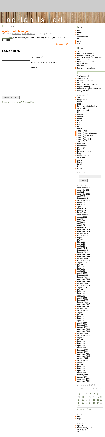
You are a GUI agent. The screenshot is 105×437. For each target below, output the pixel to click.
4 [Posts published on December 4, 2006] (82, 394)
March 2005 (82, 373)
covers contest (83, 110)
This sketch (7, 38)
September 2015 (83, 188)
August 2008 (82, 288)
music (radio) (83, 137)
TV (34, 34)
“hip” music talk (83, 76)
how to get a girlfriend (85, 62)
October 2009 (82, 258)
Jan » (90, 409)
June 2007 (81, 317)
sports (79, 160)
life (78, 123)
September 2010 (83, 236)
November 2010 (83, 231)
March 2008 (82, 298)
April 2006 (81, 346)
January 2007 (82, 327)
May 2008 (81, 294)
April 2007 (81, 321)
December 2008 (83, 279)
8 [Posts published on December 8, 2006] (97, 394)
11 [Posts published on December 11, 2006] (83, 397)
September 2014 (83, 190)
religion (80, 154)
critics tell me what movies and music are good (89, 59)
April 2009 (81, 271)
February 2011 (82, 227)
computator (81, 108)
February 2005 (82, 375)
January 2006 (82, 352)
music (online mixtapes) (87, 133)
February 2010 (82, 250)
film (78, 112)
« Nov (80, 409)
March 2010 (82, 248)
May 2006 (81, 344)
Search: (82, 172)
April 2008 (81, 296)
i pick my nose (83, 64)
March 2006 (82, 348)
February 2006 (82, 350)
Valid (81, 430)
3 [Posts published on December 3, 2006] (79, 394)
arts (78, 98)
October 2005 (82, 358)
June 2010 (81, 242)
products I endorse (84, 152)
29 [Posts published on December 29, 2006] (98, 403)
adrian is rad (35, 19)
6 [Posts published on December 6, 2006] (90, 394)
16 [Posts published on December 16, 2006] (101, 397)
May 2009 (81, 269)
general (14, 34)
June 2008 (81, 292)
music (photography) (86, 135)
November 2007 (83, 306)
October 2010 (82, 234)
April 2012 (81, 207)
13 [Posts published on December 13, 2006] (90, 397)
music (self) (82, 141)
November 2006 (83, 331)
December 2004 (83, 379)
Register (80, 419)
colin (79, 35)
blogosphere (82, 100)
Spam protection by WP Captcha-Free (18, 106)
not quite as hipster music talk (89, 89)
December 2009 (83, 254)
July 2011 (80, 219)
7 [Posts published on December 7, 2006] (94, 394)
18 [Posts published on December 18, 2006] (83, 400)
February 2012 (82, 209)
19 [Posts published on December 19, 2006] (86, 400)
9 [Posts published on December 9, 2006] (101, 394)
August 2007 (82, 312)
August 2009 (82, 263)
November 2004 (83, 381)
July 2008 (80, 290)
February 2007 (82, 325)
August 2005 (82, 362)
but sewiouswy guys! (85, 55)
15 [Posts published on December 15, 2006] (98, 397)
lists (78, 125)
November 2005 (83, 356)
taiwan (79, 162)
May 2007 (81, 319)
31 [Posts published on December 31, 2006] (79, 406)
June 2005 (81, 367)
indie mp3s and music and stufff (90, 85)
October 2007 (82, 308)
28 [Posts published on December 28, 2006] (94, 403)
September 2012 (83, 200)
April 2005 (81, 371)
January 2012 (82, 211)
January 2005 (82, 377)
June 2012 (81, 202)
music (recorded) (27, 34)
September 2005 (83, 360)
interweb (80, 120)
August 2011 (82, 217)
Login (79, 417)
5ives (79, 51)
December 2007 (83, 304)
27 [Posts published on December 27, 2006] (90, 403)
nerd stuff (81, 143)
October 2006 (82, 333)
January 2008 (82, 302)
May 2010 (81, 244)
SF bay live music (83, 91)
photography (82, 145)
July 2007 (80, 315)
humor (79, 118)
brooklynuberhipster (85, 80)
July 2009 (80, 265)
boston (80, 104)
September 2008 (83, 285)
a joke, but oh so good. (17, 31)
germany (80, 116)
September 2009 (83, 261)
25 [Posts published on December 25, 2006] (83, 403)
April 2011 (81, 223)
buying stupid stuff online (87, 106)
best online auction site (86, 53)
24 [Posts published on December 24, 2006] (79, 403)
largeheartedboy (83, 87)
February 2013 (82, 198)
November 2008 (83, 281)
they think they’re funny (86, 68)
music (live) (82, 131)
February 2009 (82, 275)
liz (78, 39)
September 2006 (83, 335)
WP (78, 432)
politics (80, 150)
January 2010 (82, 252)
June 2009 (81, 267)
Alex (79, 31)
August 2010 (82, 238)
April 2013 (81, 196)
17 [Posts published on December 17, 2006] (79, 400)
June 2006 (81, 342)
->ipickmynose (83, 78)
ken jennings (82, 66)
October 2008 (82, 283)
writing (79, 168)
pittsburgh (81, 147)
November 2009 (83, 256)
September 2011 (83, 215)
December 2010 (83, 229)
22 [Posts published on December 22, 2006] (98, 400)
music (19, 34)
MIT (78, 127)
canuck (80, 82)
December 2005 (83, 354)
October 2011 (82, 213)
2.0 (80, 426)
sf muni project (83, 156)
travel (79, 164)
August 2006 (82, 337)
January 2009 (82, 277)
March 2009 (82, 273)
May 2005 (81, 369)
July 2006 (80, 340)
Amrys (79, 33)
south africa (82, 158)
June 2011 (81, 221)
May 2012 (81, 204)
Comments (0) (61, 44)
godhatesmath (83, 37)
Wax (78, 43)
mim (79, 41)
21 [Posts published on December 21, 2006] (94, 400)
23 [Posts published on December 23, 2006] (101, 400)
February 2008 (82, 300)
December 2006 (83, 329)
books (79, 102)
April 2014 (81, 192)
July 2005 (80, 364)
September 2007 (83, 310)
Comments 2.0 (84, 428)
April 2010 (81, 246)
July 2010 (80, 240)
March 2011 (82, 225)
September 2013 (83, 194)
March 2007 (82, 323)
